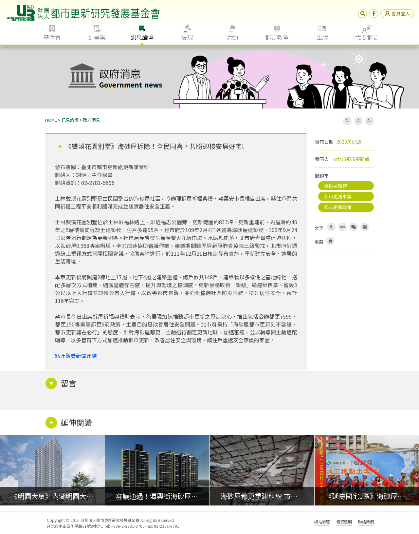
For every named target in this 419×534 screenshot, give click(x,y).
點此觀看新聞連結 (76, 356)
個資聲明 (344, 521)
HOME (51, 120)
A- (347, 120)
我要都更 (367, 37)
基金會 (52, 37)
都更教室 (277, 37)
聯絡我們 (366, 521)
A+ (369, 120)
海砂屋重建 (335, 185)
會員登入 (397, 13)
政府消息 (91, 120)
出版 (322, 37)
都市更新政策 (338, 207)
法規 (187, 37)
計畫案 (97, 37)
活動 (232, 37)
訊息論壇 (142, 37)
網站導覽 (322, 521)
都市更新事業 (338, 196)
